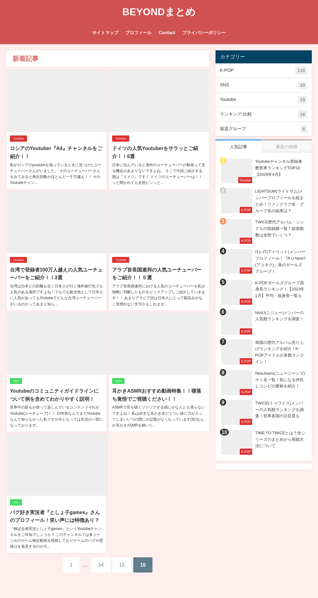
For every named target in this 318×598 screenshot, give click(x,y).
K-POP (263, 71)
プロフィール (138, 32)
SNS (16, 381)
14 (101, 564)
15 (122, 564)
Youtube (18, 138)
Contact (167, 32)
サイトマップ (105, 32)
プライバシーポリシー (204, 32)
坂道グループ (263, 129)
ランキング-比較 (263, 114)
